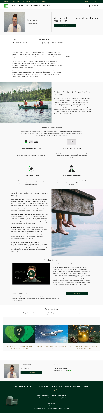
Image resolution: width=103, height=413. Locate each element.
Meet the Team (23, 5)
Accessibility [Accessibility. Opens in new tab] (62, 395)
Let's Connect (77, 293)
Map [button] (69, 370)
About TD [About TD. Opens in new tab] (43, 1)
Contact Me (93, 6)
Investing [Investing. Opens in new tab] (35, 1)
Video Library (35, 5)
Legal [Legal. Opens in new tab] (54, 395)
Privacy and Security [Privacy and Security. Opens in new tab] (43, 395)
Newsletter (46, 5)
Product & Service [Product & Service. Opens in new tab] (65, 386)
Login (95, 1)
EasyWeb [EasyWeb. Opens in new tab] (86, 386)
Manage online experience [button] (51, 390)
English (87, 1)
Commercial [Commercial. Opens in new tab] (26, 1)
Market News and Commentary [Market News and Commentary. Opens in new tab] (24, 386)
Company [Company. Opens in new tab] (54, 386)
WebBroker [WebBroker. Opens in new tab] (76, 386)
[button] (31, 274)
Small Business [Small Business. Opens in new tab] (16, 1)
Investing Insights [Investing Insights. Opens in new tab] (42, 386)
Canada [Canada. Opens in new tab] (51, 406)
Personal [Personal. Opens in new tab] (6, 1)
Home (14, 5)
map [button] (51, 44)
